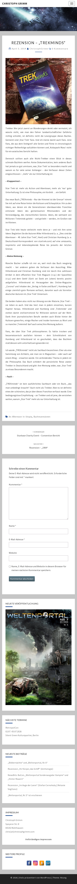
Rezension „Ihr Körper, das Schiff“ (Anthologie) (30, 768)
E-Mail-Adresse (17, 539)
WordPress (45, 877)
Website (13, 552)
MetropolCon (11, 727)
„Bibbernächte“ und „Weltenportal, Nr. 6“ (28, 762)
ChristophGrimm (39, 48)
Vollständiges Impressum (38, 839)
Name (12, 525)
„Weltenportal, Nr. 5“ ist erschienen (25, 795)
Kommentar (15, 484)
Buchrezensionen (42, 416)
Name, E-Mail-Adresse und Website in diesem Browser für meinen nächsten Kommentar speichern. (38, 568)
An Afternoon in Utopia (20, 416)
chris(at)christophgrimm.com (19, 831)
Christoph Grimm (14, 3)
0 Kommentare (60, 48)
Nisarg (63, 877)
